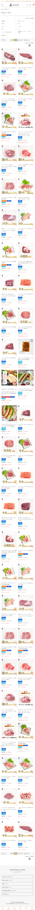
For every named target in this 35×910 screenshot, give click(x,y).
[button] (33, 45)
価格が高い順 (26, 40)
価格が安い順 (20, 40)
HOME (2, 9)
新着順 (11, 40)
